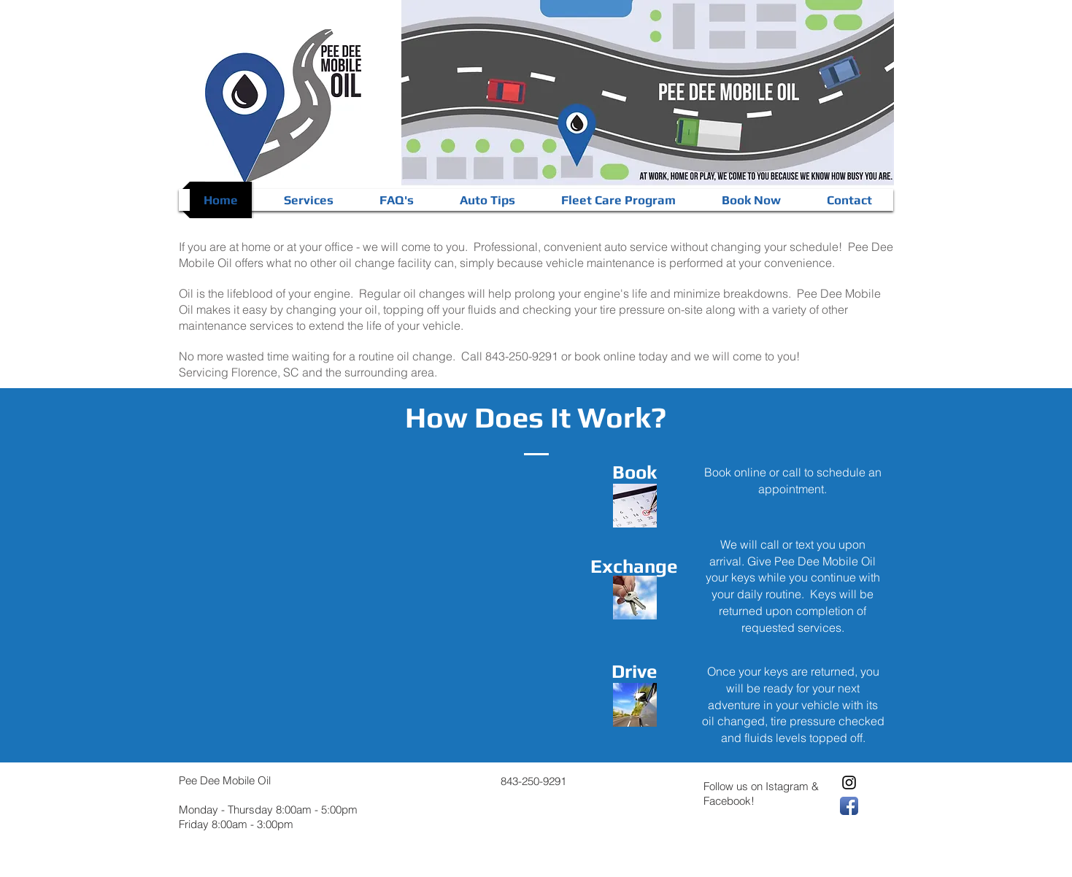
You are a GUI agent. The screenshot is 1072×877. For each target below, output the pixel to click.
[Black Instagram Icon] (849, 782)
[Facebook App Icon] (849, 806)
